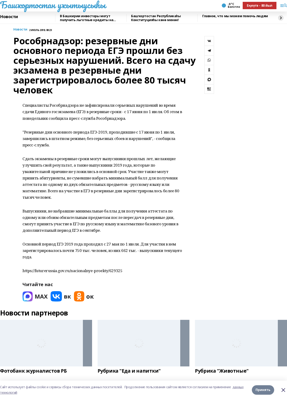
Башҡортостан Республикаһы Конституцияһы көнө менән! (156, 18)
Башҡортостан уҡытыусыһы (52, 4)
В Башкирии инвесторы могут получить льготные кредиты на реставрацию (86, 18)
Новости (9, 16)
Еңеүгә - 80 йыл (259, 5)
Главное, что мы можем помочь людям (235, 16)
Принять (263, 390)
